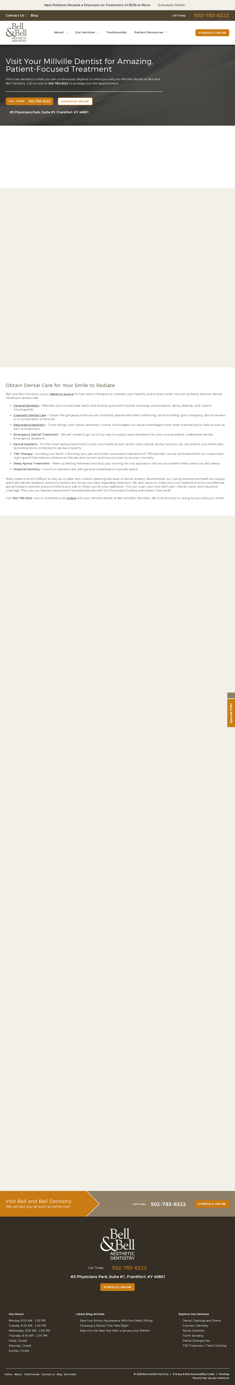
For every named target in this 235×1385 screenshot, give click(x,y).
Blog (34, 15)
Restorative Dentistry (29, 425)
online (71, 498)
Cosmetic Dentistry (195, 1326)
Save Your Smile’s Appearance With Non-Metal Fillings (116, 1321)
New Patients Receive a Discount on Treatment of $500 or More (97, 5)
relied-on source (61, 394)
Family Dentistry (193, 1331)
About (59, 32)
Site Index (70, 1374)
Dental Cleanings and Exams (202, 1321)
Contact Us (15, 15)
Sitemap (224, 1374)
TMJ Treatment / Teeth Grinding (204, 1346)
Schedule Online (171, 5)
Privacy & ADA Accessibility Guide (193, 1374)
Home (8, 1374)
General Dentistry (26, 406)
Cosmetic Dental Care (29, 415)
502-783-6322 (58, 83)
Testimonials (116, 32)
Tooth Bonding (193, 1336)
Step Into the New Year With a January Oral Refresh (115, 1331)
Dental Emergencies (196, 1341)
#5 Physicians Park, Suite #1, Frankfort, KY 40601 (49, 112)
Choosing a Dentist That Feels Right (104, 1326)
